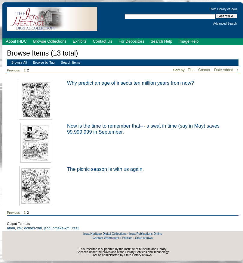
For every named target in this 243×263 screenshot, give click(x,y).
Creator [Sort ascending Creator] (204, 70)
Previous (13, 70)
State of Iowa (143, 238)
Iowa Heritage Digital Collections (105, 233)
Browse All (19, 62)
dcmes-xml (33, 228)
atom (11, 228)
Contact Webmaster (106, 238)
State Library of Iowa (223, 9)
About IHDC (16, 41)
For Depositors (131, 41)
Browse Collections (49, 41)
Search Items (70, 62)
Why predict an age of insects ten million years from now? (130, 83)
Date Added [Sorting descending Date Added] (224, 70)
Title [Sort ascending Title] (191, 70)
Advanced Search (225, 23)
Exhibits (80, 41)
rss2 (75, 228)
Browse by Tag (44, 62)
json (47, 228)
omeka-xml (61, 228)
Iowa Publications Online (145, 233)
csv (19, 228)
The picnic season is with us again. (105, 169)
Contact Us (102, 41)
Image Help (188, 41)
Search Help (161, 41)
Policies (127, 238)
